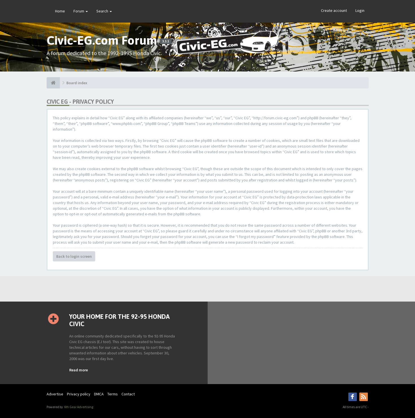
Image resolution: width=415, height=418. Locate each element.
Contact (128, 394)
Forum (80, 11)
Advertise (55, 394)
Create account (334, 10)
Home (60, 11)
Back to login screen (74, 256)
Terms (112, 394)
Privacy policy (78, 394)
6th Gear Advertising (78, 407)
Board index (76, 82)
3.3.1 (165, 41)
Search (104, 11)
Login (359, 10)
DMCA (99, 394)
